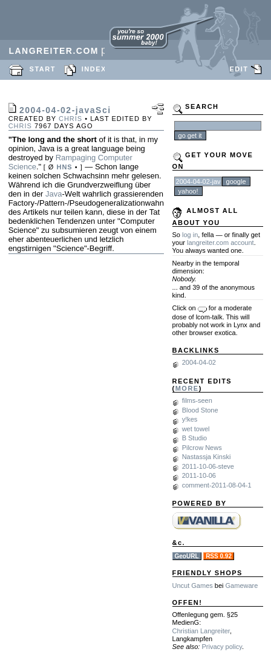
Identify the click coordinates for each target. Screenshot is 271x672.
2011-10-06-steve (208, 466)
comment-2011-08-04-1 (217, 485)
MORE (187, 388)
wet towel (196, 428)
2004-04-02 (199, 362)
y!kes (190, 419)
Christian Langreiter (201, 630)
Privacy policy (221, 646)
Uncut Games (192, 585)
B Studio (194, 438)
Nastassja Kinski (206, 456)
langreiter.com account (220, 242)
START (43, 69)
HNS (64, 167)
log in (190, 234)
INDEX (94, 69)
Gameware (242, 585)
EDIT (238, 69)
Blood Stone (200, 410)
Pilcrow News (202, 447)
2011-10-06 (199, 475)
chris (70, 118)
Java (53, 193)
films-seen (197, 400)
